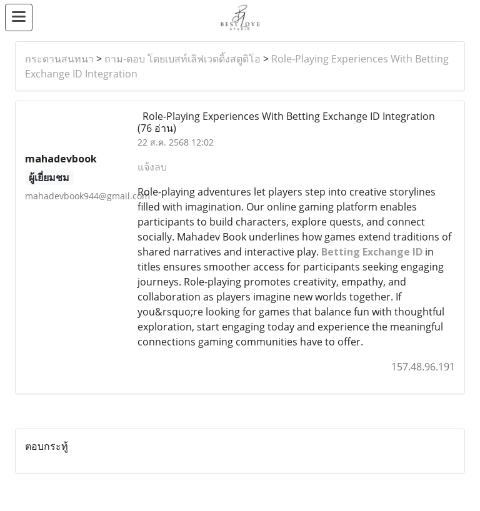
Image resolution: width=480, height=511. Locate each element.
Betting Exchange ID (371, 252)
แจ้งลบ (152, 167)
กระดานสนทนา (59, 59)
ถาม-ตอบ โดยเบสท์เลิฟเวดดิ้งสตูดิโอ (182, 59)
